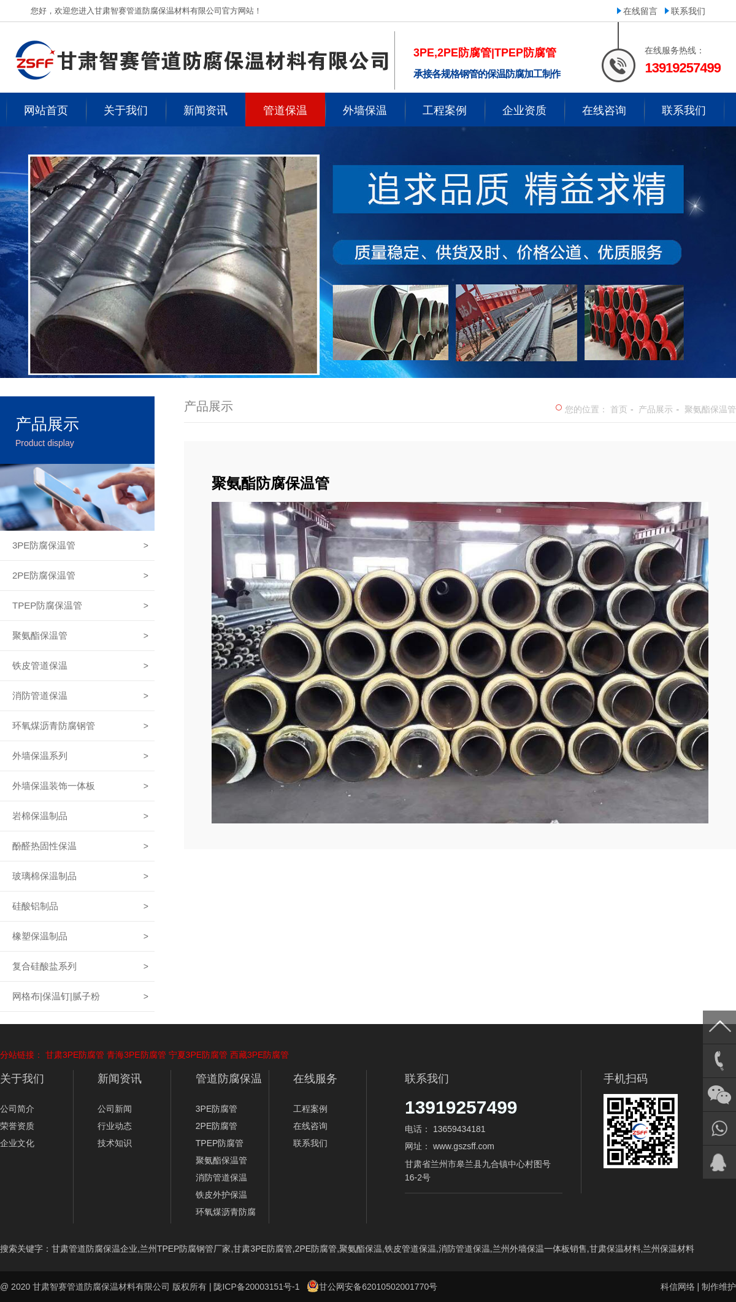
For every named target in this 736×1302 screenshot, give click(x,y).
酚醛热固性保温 (80, 846)
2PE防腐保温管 (80, 575)
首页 (618, 409)
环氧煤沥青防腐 (226, 1212)
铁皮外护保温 (221, 1195)
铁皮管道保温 (80, 665)
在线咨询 (310, 1126)
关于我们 (22, 1079)
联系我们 (688, 11)
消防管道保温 (80, 696)
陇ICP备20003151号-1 (256, 1287)
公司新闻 (115, 1109)
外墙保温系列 (80, 756)
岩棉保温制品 (80, 816)
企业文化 (17, 1143)
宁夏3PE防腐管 (198, 1055)
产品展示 (655, 409)
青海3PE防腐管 (136, 1055)
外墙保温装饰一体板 (80, 786)
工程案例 (310, 1109)
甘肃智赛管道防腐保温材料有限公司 (101, 1287)
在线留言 (640, 11)
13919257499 (461, 1107)
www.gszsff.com (463, 1146)
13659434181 (459, 1129)
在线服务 (315, 1079)
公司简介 (17, 1109)
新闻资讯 (120, 1079)
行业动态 (115, 1126)
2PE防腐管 (216, 1126)
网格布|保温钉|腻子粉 (80, 996)
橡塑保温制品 (80, 936)
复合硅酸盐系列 (80, 966)
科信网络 (678, 1287)
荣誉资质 (17, 1126)
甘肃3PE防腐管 (74, 1055)
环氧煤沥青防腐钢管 (80, 726)
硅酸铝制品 (80, 906)
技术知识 (115, 1143)
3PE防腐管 (216, 1109)
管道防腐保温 (229, 1079)
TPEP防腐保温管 (80, 605)
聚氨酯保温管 (80, 635)
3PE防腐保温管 (80, 545)
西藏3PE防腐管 (259, 1055)
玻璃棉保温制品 (80, 876)
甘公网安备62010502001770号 (378, 1287)
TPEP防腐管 (220, 1143)
